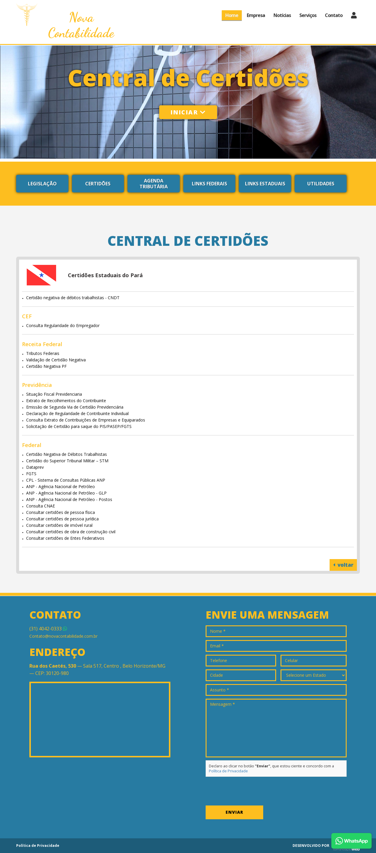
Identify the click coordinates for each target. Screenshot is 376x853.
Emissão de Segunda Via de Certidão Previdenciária (74, 407)
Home (231, 15)
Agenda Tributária (154, 183)
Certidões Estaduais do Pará (105, 275)
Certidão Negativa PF (46, 366)
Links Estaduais (265, 183)
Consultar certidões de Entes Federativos (65, 538)
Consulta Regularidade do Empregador (63, 325)
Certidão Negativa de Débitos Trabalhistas (66, 454)
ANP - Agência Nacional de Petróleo (60, 486)
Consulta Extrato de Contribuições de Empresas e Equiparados (85, 420)
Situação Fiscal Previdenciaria (54, 394)
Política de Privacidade (228, 771)
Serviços (307, 15)
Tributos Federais (42, 353)
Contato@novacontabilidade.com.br (63, 636)
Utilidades (320, 183)
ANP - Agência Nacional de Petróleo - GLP (66, 493)
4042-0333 (48, 628)
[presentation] (250, 791)
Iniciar (188, 112)
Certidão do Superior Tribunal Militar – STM (67, 460)
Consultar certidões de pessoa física (60, 512)
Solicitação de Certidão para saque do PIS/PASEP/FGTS (79, 426)
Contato (334, 15)
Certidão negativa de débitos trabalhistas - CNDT (73, 297)
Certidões (97, 183)
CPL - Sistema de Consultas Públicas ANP (65, 480)
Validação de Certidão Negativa (56, 360)
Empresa (256, 15)
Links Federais (209, 183)
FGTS (31, 473)
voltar (343, 564)
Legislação (42, 183)
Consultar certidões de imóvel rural (59, 525)
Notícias (282, 15)
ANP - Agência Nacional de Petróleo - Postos (69, 499)
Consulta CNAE (40, 506)
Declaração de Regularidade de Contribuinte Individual (77, 413)
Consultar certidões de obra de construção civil (70, 531)
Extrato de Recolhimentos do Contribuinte (66, 400)
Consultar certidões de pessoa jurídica (62, 519)
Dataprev (35, 467)
